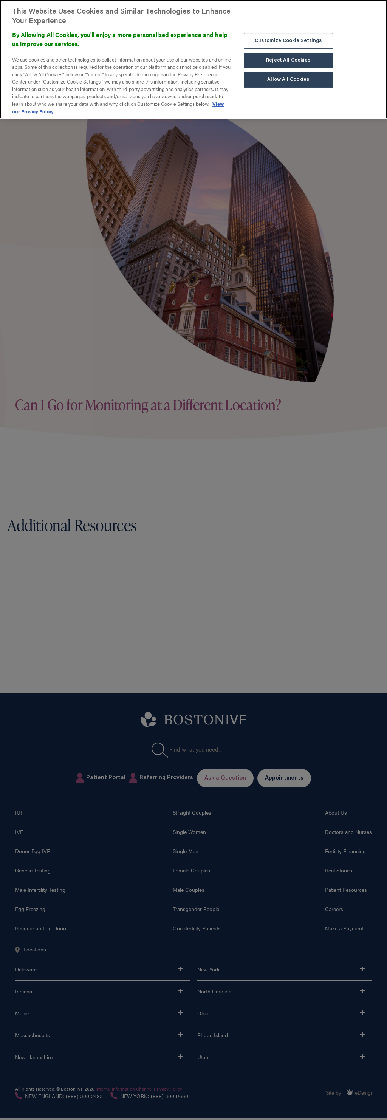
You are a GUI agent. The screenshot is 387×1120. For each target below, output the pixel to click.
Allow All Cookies (288, 77)
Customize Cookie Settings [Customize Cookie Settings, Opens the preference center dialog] (288, 38)
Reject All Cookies (288, 58)
